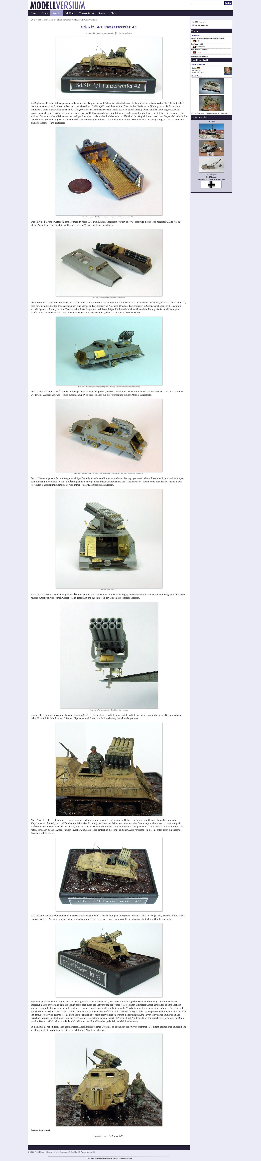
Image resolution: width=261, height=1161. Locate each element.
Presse (102, 13)
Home (33, 13)
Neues (45, 13)
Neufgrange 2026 (197, 44)
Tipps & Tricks (86, 13)
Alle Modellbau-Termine (199, 56)
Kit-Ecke (69, 13)
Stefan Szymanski (64, 20)
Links (130, 1158)
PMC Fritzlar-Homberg (199, 50)
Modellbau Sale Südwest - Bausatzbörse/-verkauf (207, 38)
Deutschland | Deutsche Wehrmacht (211, 179)
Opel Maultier (211, 177)
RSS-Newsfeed (200, 22)
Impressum (123, 1158)
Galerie (56, 13)
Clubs (113, 13)
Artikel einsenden (201, 25)
